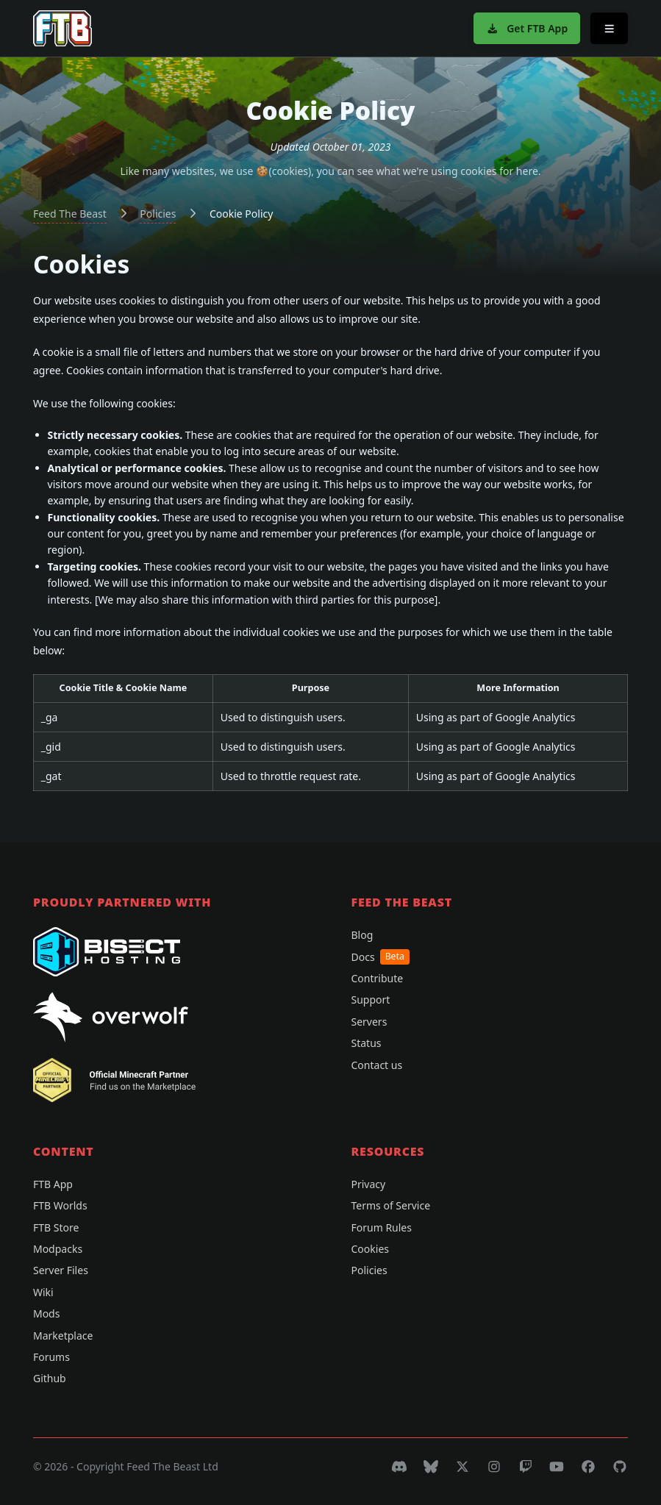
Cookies (370, 1249)
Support (370, 1000)
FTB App (53, 1184)
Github (49, 1378)
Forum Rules (381, 1227)
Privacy (368, 1184)
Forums (51, 1357)
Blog (362, 935)
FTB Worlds (60, 1205)
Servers (369, 1022)
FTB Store (56, 1227)
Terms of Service (391, 1205)
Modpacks (57, 1249)
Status (366, 1043)
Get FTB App (527, 28)
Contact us (377, 1065)
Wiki (43, 1292)
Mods (46, 1313)
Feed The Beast (70, 214)
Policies (158, 214)
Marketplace (63, 1336)
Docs (380, 957)
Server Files (60, 1270)
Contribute (377, 978)
